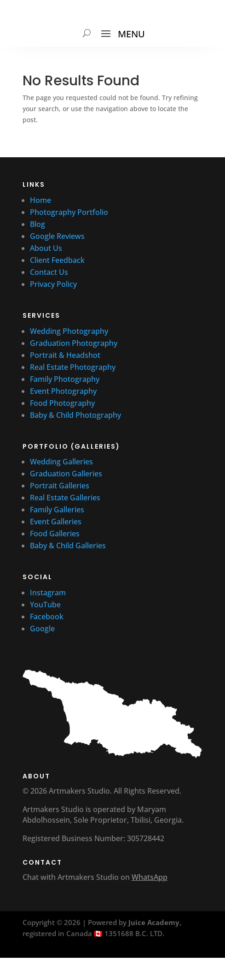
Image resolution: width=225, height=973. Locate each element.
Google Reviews (58, 236)
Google (42, 628)
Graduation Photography (73, 343)
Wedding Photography (69, 331)
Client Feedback (57, 260)
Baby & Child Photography (75, 415)
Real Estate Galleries (65, 497)
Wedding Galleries (61, 462)
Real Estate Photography (72, 367)
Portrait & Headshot (65, 355)
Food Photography (62, 403)
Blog (37, 224)
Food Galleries (55, 533)
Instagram (48, 592)
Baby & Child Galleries (68, 545)
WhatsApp (149, 877)
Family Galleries (57, 509)
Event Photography (63, 391)
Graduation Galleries (66, 474)
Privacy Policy (53, 284)
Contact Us (49, 272)
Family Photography (64, 379)
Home (40, 200)
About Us (46, 248)
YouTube (46, 604)
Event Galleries (55, 521)
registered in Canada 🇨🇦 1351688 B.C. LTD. (93, 933)
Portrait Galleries (59, 486)
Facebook (46, 616)
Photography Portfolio (69, 212)
